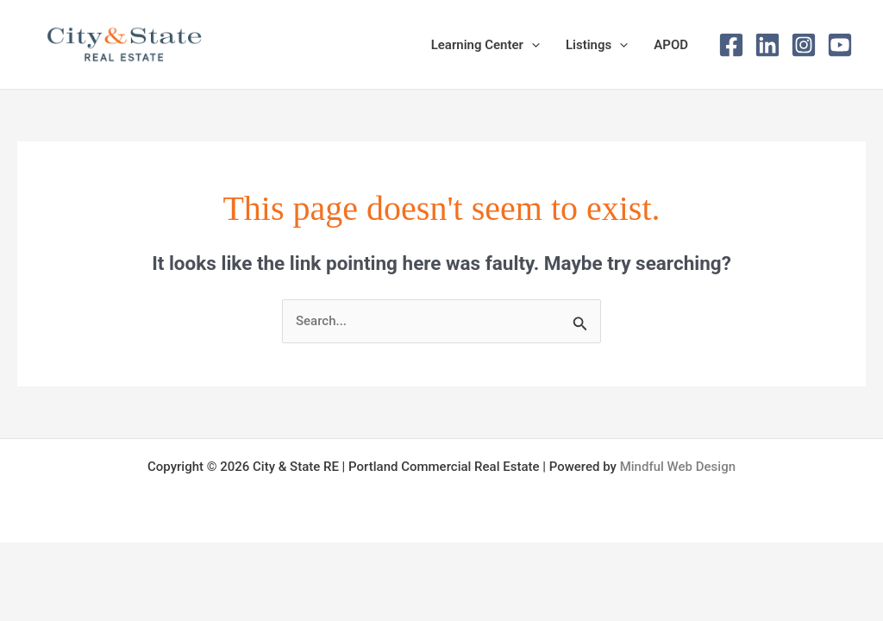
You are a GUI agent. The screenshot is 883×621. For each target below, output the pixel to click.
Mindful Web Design (678, 466)
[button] (531, 45)
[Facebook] (731, 45)
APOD (671, 45)
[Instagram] (804, 45)
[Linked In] (767, 45)
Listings (597, 45)
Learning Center (485, 45)
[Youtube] (840, 45)
